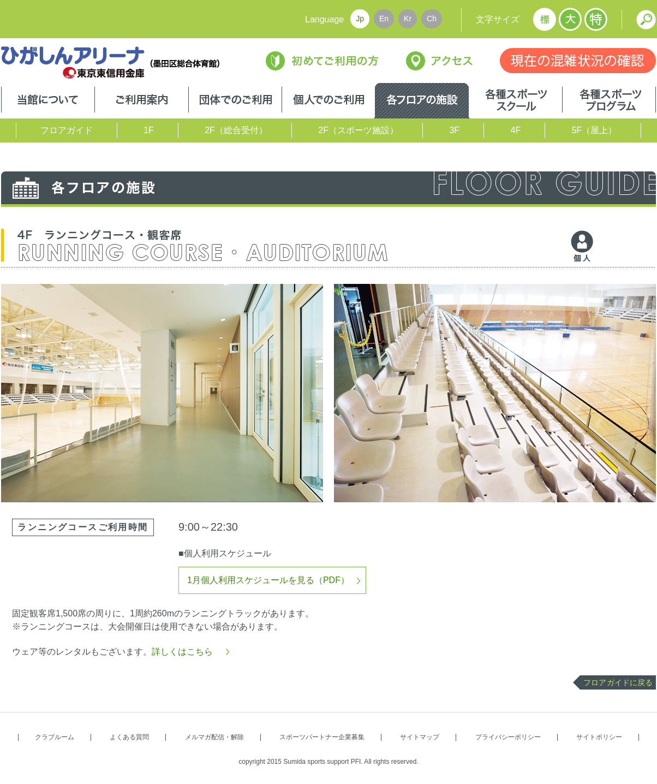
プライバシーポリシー (508, 737)
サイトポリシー (599, 737)
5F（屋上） (594, 130)
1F (149, 130)
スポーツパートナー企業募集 (322, 737)
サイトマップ (419, 737)
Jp (360, 18)
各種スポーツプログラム (609, 100)
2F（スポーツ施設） (358, 130)
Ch (432, 18)
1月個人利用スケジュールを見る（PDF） (268, 580)
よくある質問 (129, 737)
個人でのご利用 (328, 100)
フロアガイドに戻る (618, 682)
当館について (48, 100)
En (384, 18)
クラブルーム (54, 737)
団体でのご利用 (235, 100)
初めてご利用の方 (322, 60)
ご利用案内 (141, 100)
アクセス (439, 60)
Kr (407, 18)
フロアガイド (66, 130)
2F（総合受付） (236, 130)
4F (516, 130)
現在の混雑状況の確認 (578, 60)
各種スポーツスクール (515, 100)
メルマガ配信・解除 (214, 737)
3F (454, 130)
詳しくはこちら (182, 651)
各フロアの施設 (422, 100)
